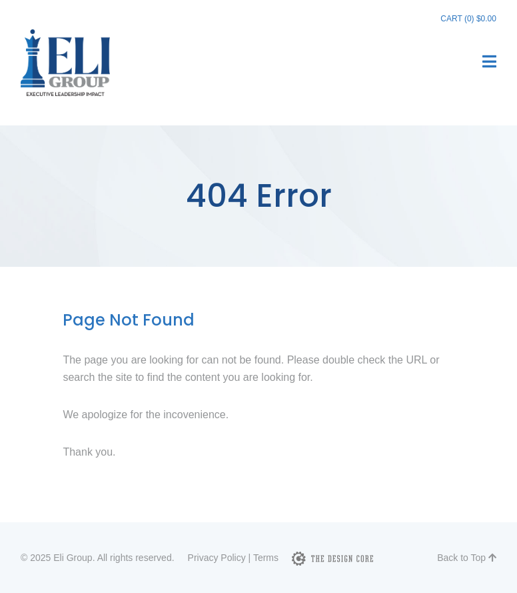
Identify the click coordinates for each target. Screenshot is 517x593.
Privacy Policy (217, 557)
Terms (265, 557)
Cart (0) (468, 18)
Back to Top (466, 557)
